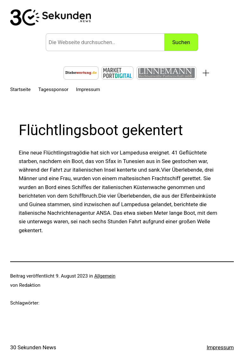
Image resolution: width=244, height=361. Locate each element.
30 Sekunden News (33, 347)
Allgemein (105, 276)
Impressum (220, 347)
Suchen (181, 42)
